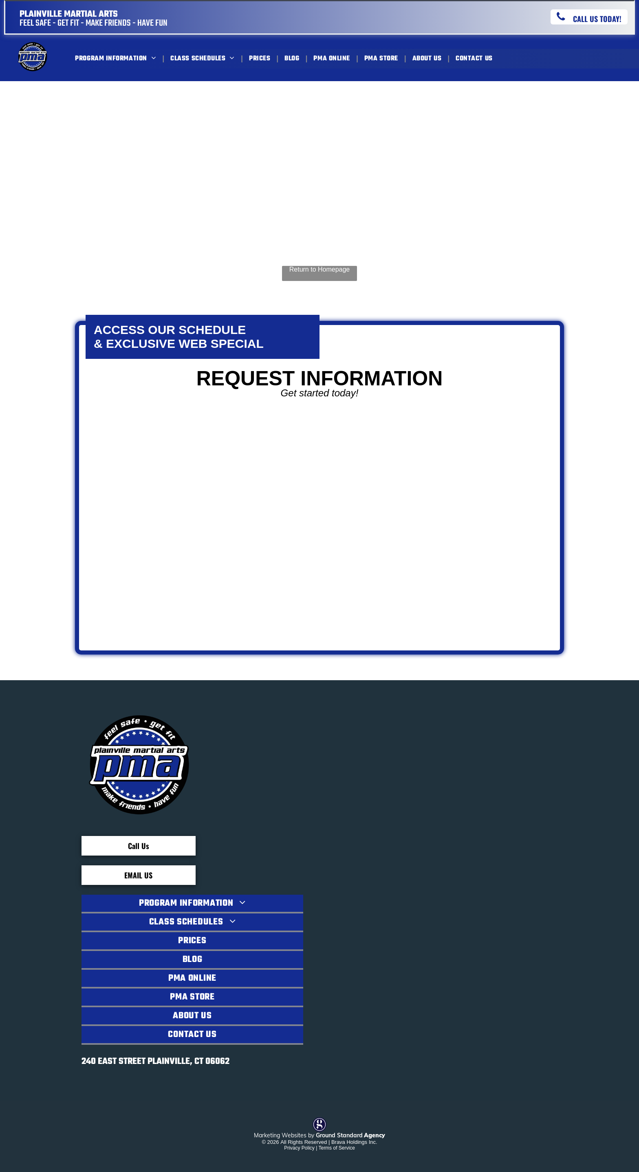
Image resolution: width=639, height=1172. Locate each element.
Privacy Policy (299, 1148)
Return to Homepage (319, 269)
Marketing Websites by (284, 1135)
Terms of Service (336, 1148)
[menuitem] (116, 58)
